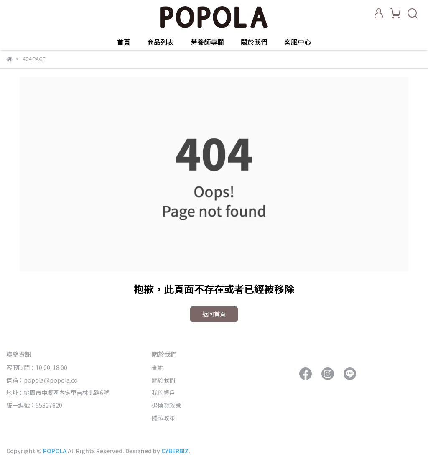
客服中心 (297, 41)
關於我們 (254, 41)
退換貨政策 (166, 405)
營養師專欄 (207, 41)
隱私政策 (163, 417)
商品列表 (160, 41)
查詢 (157, 367)
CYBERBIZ (175, 450)
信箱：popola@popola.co (42, 380)
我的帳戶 (163, 392)
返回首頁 (214, 314)
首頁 (123, 41)
